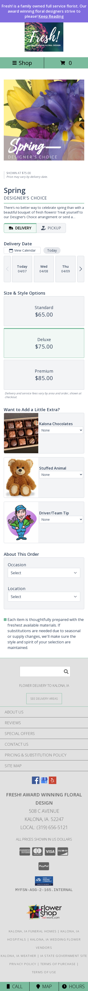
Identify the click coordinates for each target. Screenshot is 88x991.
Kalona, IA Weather (18, 956)
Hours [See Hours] (73, 986)
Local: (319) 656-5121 (44, 827)
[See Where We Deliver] (44, 698)
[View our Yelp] (52, 782)
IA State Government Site (63, 956)
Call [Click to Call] (15, 986)
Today (52, 250)
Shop (22, 63)
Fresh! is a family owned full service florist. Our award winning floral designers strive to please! (44, 11)
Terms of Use (44, 972)
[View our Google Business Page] (44, 782)
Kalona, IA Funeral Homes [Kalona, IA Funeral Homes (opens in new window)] (33, 931)
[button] (44, 881)
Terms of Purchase (58, 964)
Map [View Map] (44, 986)
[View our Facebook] (35, 782)
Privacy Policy (22, 964)
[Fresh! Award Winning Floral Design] (44, 50)
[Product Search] (45, 671)
